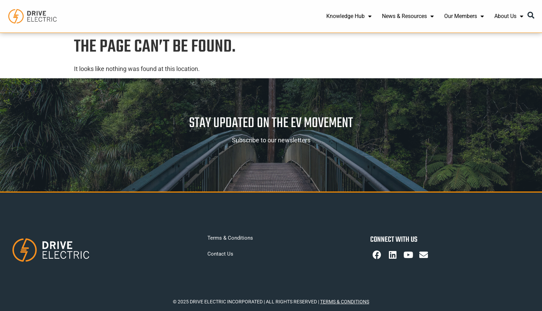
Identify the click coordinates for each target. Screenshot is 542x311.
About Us (508, 16)
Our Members (464, 16)
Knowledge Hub (349, 16)
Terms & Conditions (230, 238)
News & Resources (408, 16)
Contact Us (220, 254)
